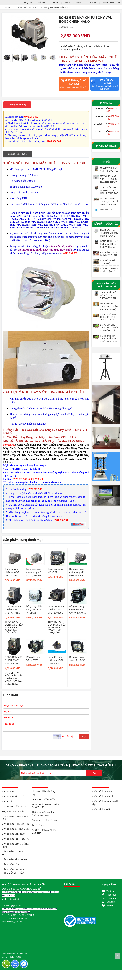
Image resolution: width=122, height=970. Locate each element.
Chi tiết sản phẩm (17, 154)
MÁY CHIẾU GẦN (10, 864)
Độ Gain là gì (106, 209)
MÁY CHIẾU (8, 791)
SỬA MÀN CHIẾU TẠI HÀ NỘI (108, 262)
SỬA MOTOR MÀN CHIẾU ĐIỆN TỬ (109, 270)
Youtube (110, 891)
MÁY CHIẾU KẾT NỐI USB (15, 829)
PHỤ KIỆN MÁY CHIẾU (13, 811)
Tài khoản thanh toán (111, 2)
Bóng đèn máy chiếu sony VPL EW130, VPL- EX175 (77, 572)
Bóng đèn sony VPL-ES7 (55, 571)
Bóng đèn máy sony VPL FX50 (77, 659)
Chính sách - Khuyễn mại (44, 820)
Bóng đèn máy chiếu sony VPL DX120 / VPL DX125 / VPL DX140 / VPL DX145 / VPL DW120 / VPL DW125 (13, 572)
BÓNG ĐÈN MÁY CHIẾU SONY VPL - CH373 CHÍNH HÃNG (14, 660)
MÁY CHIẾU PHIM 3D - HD (15, 824)
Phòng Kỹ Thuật (106, 145)
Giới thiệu (42, 2)
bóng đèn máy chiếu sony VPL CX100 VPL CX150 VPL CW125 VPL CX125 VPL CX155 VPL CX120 (56, 660)
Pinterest (110, 905)
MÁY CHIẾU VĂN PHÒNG (15, 859)
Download (92, 2)
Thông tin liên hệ (17, 104)
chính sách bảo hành (102, 796)
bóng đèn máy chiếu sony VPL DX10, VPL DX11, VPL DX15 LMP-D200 (35, 572)
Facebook (111, 894)
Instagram (111, 898)
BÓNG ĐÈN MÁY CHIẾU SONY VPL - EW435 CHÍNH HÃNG (57, 609)
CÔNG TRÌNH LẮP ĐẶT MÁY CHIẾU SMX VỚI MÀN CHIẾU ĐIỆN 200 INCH (109, 244)
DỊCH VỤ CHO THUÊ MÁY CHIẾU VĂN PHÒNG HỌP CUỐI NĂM (109, 306)
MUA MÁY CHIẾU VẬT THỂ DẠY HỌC (109, 169)
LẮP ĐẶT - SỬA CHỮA (106, 223)
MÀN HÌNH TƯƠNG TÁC (14, 806)
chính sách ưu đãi (101, 809)
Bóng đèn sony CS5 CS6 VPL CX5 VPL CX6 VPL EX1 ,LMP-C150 (77, 609)
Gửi (84, 736)
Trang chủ (27, 2)
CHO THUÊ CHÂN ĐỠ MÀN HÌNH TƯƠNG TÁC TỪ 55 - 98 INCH (108, 295)
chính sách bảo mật (102, 791)
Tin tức (67, 2)
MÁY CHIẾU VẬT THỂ (13, 796)
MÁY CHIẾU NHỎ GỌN (13, 834)
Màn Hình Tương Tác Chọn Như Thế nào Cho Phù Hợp (109, 201)
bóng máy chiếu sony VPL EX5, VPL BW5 (34, 609)
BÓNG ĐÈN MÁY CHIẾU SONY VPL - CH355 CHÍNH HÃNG (14, 609)
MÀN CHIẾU (8, 801)
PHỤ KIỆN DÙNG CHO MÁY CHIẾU (108, 253)
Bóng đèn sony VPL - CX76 (33, 659)
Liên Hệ (55, 2)
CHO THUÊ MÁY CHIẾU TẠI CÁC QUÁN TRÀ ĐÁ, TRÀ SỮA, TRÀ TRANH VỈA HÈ (108, 317)
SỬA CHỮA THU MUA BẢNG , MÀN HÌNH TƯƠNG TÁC (109, 190)
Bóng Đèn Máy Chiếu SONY (57, 7)
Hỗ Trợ (79, 2)
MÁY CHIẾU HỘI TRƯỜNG (15, 839)
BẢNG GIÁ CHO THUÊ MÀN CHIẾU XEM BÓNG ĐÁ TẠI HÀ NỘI (109, 328)
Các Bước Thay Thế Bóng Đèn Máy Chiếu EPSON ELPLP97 (109, 233)
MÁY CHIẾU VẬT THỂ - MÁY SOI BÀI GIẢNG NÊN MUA (109, 179)
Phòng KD (106, 102)
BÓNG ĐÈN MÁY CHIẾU (28, 7)
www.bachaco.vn (51, 482)
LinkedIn (110, 902)
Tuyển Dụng (38, 825)
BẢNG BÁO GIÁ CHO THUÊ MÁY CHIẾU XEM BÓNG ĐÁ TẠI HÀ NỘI (109, 339)
